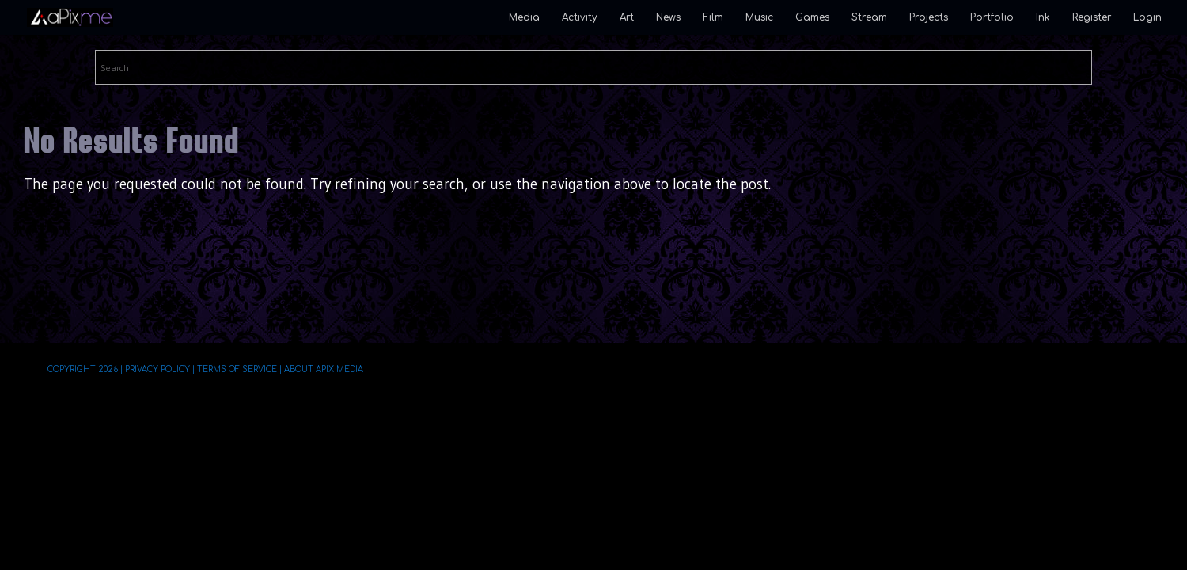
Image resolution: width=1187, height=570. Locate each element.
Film (713, 17)
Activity (579, 17)
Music (759, 17)
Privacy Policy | (159, 369)
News (668, 17)
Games (812, 17)
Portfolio (992, 17)
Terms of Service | (238, 369)
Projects (928, 17)
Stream (869, 17)
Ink (1043, 17)
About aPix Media (322, 369)
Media (524, 17)
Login (1147, 17)
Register (1091, 17)
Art (627, 17)
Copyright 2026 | (84, 369)
